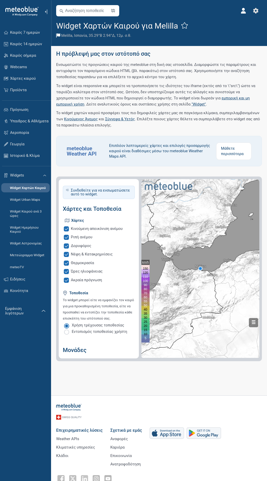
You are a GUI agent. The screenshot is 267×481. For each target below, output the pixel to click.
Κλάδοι (62, 455)
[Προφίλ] (243, 11)
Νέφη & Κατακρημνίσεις (92, 254)
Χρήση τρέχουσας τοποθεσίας (98, 325)
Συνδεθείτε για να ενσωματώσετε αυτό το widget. (100, 192)
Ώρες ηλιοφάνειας (87, 271)
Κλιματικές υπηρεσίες (75, 447)
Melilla (66, 35)
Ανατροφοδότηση (125, 464)
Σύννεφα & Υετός (120, 119)
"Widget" (198, 104)
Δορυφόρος (81, 245)
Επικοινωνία (121, 455)
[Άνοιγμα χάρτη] (113, 10)
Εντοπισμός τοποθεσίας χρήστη (99, 331)
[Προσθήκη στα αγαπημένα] (184, 25)
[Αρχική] (20, 11)
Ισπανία (80, 35)
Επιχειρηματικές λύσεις (79, 430)
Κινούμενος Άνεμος (81, 119)
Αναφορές (119, 439)
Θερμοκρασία (82, 263)
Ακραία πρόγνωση (86, 280)
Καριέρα (117, 447)
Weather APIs (67, 439)
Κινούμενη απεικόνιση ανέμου (97, 228)
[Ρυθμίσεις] (256, 11)
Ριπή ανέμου (81, 237)
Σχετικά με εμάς (126, 430)
